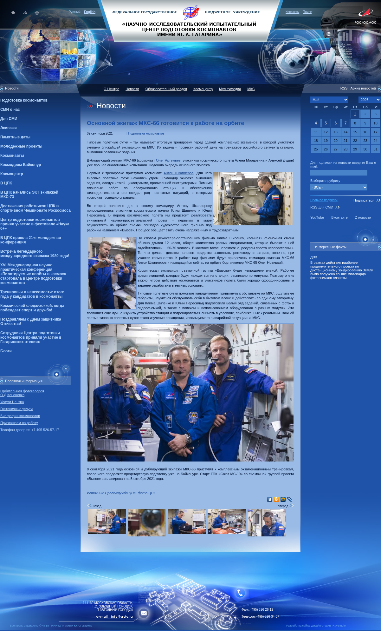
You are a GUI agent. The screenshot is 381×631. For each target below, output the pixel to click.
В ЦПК (6, 183)
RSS (344, 88)
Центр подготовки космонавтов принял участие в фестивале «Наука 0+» (34, 224)
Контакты (292, 12)
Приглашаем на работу (19, 423)
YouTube (317, 217)
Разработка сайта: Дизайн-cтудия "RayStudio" (316, 625)
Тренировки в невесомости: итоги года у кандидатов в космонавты (32, 294)
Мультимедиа (230, 89)
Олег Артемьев (168, 160)
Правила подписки (324, 200)
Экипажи (8, 128)
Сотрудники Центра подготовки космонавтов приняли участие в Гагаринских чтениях (30, 337)
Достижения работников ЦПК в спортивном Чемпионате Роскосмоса (35, 208)
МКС (251, 89)
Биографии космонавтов (20, 416)
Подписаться (363, 200)
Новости (132, 89)
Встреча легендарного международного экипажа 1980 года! (34, 253)
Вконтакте (339, 217)
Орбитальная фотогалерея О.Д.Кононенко (22, 393)
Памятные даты (15, 137)
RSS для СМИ (321, 207)
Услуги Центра (12, 402)
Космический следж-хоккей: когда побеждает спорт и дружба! (32, 307)
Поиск (307, 12)
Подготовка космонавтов (24, 100)
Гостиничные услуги (16, 409)
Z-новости (363, 217)
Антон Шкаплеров (179, 173)
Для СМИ (8, 118)
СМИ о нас (10, 109)
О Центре (111, 89)
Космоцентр (11, 174)
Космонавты (12, 155)
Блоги (6, 351)
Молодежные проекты (21, 146)
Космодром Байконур (20, 165)
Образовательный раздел (166, 89)
